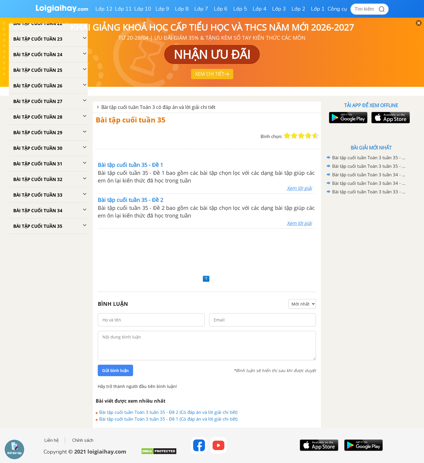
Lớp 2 (298, 8)
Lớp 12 (103, 8)
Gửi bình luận (115, 370)
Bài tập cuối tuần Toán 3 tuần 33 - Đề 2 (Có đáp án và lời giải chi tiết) (370, 192)
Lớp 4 (259, 8)
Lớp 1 (318, 8)
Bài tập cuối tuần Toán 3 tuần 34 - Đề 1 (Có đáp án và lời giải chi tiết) (370, 183)
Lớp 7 (201, 8)
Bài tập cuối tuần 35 (130, 120)
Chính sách (82, 440)
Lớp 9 (162, 8)
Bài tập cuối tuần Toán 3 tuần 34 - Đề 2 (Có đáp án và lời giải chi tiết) (370, 174)
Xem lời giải (299, 188)
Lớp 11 (123, 8)
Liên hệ (51, 440)
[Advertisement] (207, 251)
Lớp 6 (221, 8)
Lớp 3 (279, 8)
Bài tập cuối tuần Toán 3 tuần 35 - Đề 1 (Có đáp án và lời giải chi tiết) (168, 419)
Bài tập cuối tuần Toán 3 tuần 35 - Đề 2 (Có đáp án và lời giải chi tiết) (168, 412)
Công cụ (337, 8)
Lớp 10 (142, 8)
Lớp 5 (240, 8)
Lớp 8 (182, 8)
